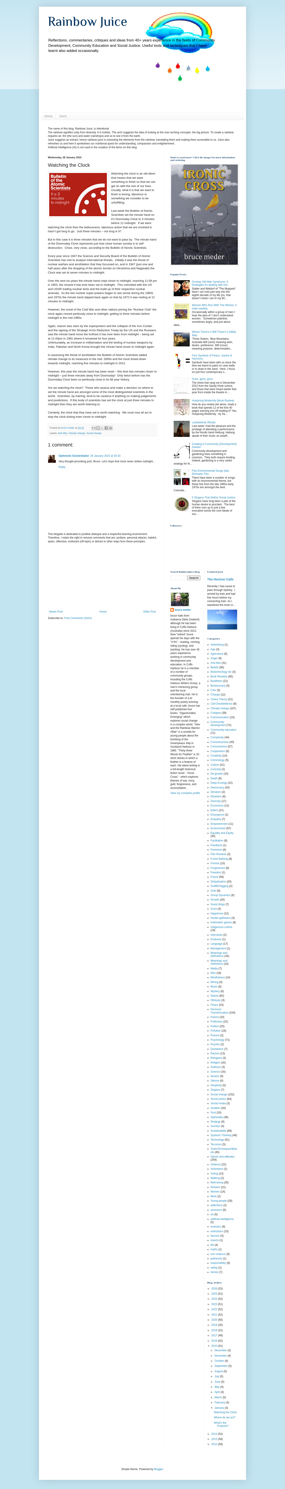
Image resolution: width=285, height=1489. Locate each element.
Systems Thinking (221, 1135)
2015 (214, 1345)
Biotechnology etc (221, 671)
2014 (214, 1434)
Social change (94, 433)
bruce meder (183, 609)
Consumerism (219, 746)
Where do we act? (224, 1417)
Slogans (215, 1089)
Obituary (216, 1000)
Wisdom (215, 1187)
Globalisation (218, 881)
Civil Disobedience (222, 703)
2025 (214, 1293)
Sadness (216, 1067)
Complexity (217, 737)
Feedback (216, 845)
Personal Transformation (219, 1011)
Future (214, 876)
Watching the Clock (225, 1412)
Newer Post (56, 611)
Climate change (76, 433)
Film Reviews (218, 854)
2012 (214, 1444)
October (219, 1360)
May (217, 1386)
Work (214, 1196)
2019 (214, 1325)
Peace (214, 1004)
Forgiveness (218, 868)
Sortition (215, 1108)
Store (63, 116)
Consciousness (220, 742)
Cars (213, 690)
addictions (217, 1205)
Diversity (216, 801)
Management (218, 948)
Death (214, 778)
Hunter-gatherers (221, 917)
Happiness (217, 913)
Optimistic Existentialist (74, 455)
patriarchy (216, 1258)
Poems (215, 1017)
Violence (216, 1164)
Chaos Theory (219, 699)
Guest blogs (218, 904)
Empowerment (219, 823)
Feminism (216, 849)
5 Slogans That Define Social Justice (213, 497)
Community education (223, 729)
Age (213, 649)
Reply (62, 467)
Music (214, 986)
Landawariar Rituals (204, 422)
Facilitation (217, 840)
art (212, 1214)
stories (214, 1272)
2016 (214, 1340)
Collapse (216, 712)
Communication (220, 717)
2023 (214, 1304)
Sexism (215, 1076)
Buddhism (216, 681)
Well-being (217, 1182)
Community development (218, 723)
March (218, 1397)
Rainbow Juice (87, 21)
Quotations (217, 1049)
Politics (215, 1026)
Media (214, 968)
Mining (214, 982)
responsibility (218, 1263)
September (221, 1366)
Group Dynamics (220, 895)
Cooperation (218, 751)
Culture (215, 764)
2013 (214, 1439)
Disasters (216, 796)
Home (48, 116)
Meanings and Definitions (219, 962)
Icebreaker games (221, 922)
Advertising (217, 644)
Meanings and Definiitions (219, 954)
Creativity (216, 755)
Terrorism (216, 1144)
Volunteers (217, 1168)
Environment (218, 828)
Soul (213, 1112)
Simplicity (216, 1085)
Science (215, 1071)
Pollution (216, 1030)
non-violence (218, 1254)
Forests (215, 863)
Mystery (215, 991)
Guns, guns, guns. (203, 378)
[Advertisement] (102, 577)
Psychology (217, 1039)
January (219, 1407)
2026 (214, 1288)
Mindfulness (218, 977)
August (219, 1371)
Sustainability (218, 1130)
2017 (214, 1335)
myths (214, 1249)
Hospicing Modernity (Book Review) (213, 400)
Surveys (215, 1126)
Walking (215, 1178)
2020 (214, 1319)
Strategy (216, 1121)
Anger (214, 658)
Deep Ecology (219, 782)
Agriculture (217, 653)
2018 (214, 1330)
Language (216, 943)
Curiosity (216, 769)
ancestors (216, 1209)
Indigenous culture (221, 927)
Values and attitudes (223, 1156)
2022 (214, 1309)
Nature (215, 995)
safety (214, 1267)
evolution (216, 1226)
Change (215, 694)
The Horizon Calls (220, 579)
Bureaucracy (218, 685)
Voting (214, 1173)
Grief (213, 890)
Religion (215, 1062)
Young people (219, 1200)
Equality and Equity (222, 833)
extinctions (217, 1231)
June (217, 1381)
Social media (218, 1103)
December (221, 1350)
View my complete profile (185, 793)
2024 (214, 1298)
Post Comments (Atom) (78, 618)
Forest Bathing (219, 858)
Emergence (217, 814)
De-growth (217, 773)
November (221, 1355)
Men (213, 973)
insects (215, 1240)
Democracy (217, 787)
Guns (214, 908)
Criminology (218, 760)
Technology (217, 1139)
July (217, 1376)
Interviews (217, 934)
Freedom (216, 872)
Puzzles (215, 1044)
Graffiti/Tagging (220, 886)
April (217, 1392)
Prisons (215, 1035)
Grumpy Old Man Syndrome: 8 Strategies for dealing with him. (210, 283)
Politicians (217, 1021)
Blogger (158, 1469)
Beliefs (215, 667)
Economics (217, 805)
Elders (214, 810)
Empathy (216, 819)
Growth (215, 899)
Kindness (216, 939)
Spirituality (217, 1117)
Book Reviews (219, 676)
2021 (214, 1314)
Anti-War (62, 433)
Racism (215, 1053)
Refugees (216, 1057)
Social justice (218, 1098)
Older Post (149, 611)
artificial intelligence (222, 1219)
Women (215, 1191)
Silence (215, 1080)
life (212, 1244)
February (220, 1402)
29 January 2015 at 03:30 (105, 455)
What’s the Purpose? (221, 1424)
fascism (215, 1235)
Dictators (216, 792)
